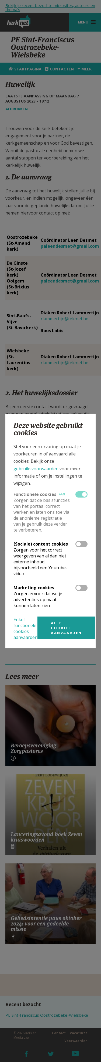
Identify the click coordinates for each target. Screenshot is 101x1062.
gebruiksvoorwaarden (35, 469)
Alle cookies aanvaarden (66, 628)
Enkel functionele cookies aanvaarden (25, 628)
